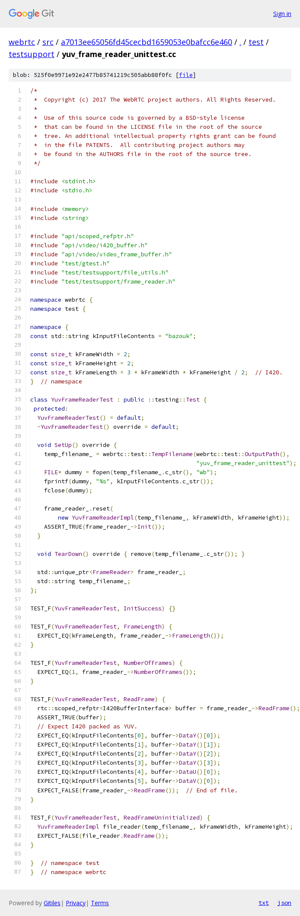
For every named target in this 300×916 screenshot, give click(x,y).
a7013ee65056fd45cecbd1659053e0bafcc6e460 (146, 42)
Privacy (76, 903)
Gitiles (52, 903)
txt (264, 902)
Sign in (282, 14)
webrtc (22, 42)
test (256, 42)
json (284, 902)
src (48, 42)
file (186, 75)
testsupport (31, 54)
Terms (100, 903)
